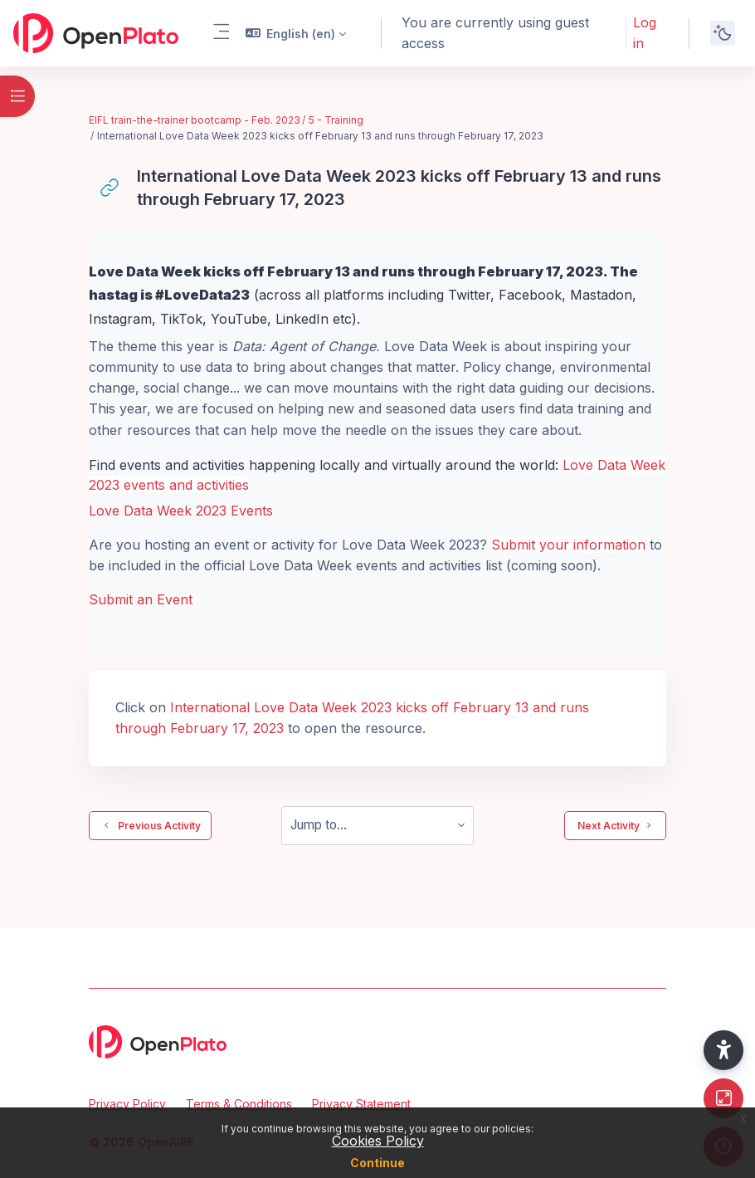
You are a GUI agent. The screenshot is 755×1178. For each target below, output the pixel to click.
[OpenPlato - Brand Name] (96, 33)
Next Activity (615, 825)
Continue (377, 1163)
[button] (296, 33)
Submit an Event (140, 599)
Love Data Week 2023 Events (181, 510)
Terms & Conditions (239, 1104)
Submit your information (568, 544)
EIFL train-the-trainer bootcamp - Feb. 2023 (194, 120)
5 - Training (336, 120)
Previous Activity (150, 825)
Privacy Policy (127, 1104)
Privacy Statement (361, 1104)
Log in (644, 32)
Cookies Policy (378, 1140)
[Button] (723, 1098)
